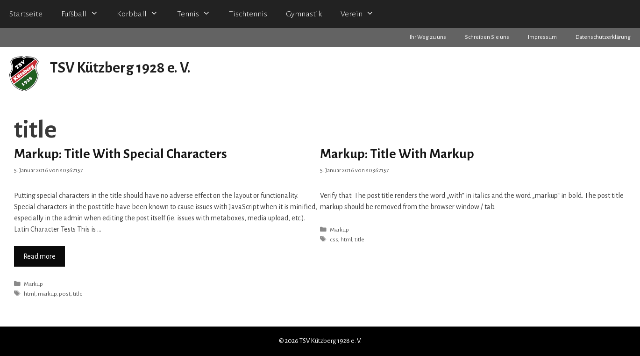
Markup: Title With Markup (397, 154)
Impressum (542, 37)
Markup (33, 284)
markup (47, 294)
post (65, 294)
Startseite (26, 14)
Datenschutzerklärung (603, 37)
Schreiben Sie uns (487, 37)
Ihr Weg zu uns (428, 37)
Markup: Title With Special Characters (120, 154)
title (78, 294)
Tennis (198, 14)
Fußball (84, 14)
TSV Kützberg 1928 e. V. (120, 68)
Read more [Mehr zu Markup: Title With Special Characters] (39, 256)
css (334, 239)
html (30, 294)
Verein (362, 14)
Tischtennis (248, 14)
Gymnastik (304, 14)
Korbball (142, 14)
